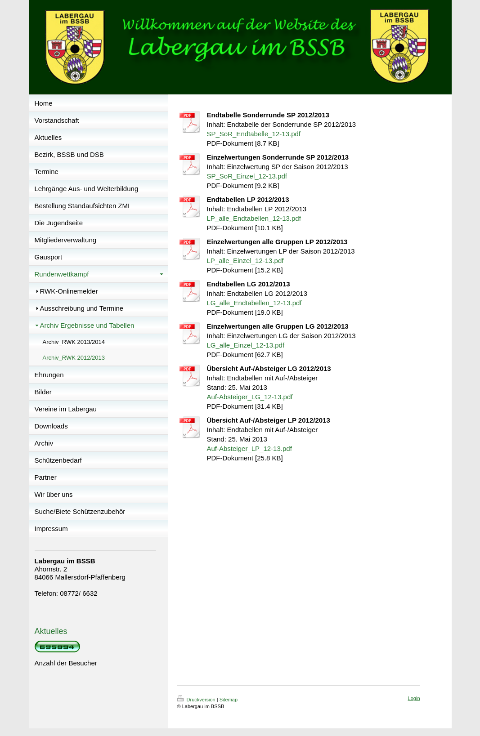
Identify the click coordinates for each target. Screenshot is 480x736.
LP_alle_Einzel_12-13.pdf (245, 260)
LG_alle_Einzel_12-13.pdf (246, 345)
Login (414, 698)
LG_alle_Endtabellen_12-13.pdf (254, 303)
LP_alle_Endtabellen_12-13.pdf (254, 218)
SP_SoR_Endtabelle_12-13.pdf (254, 134)
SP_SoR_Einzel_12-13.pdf (247, 176)
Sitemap (229, 699)
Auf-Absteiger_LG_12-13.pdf (250, 397)
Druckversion (197, 699)
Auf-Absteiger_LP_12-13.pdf (249, 448)
